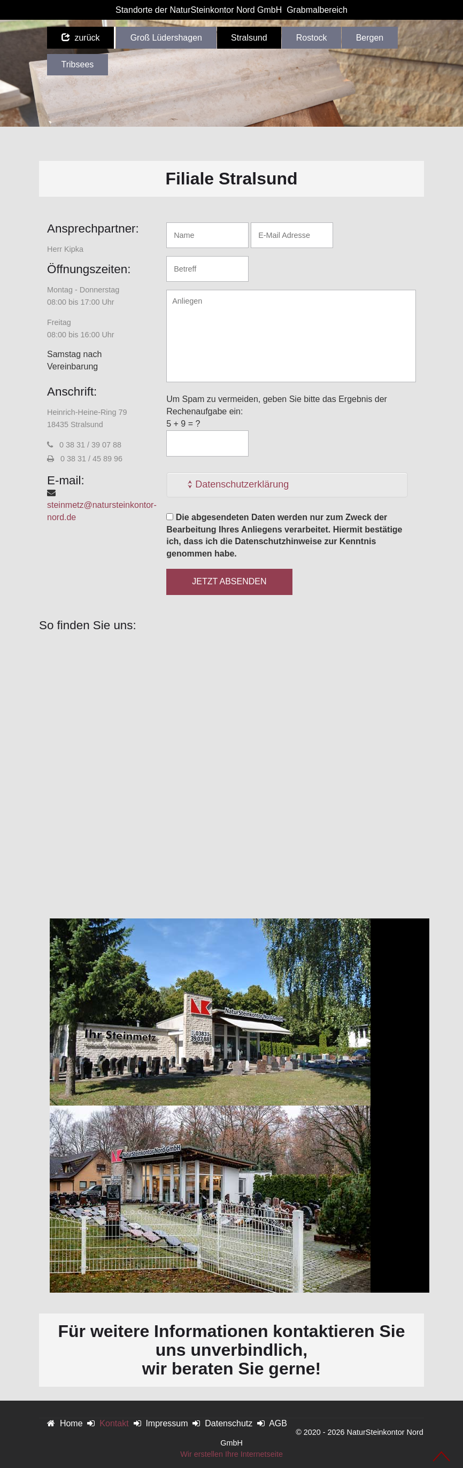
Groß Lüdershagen (166, 37)
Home (71, 1423)
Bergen (370, 37)
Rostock (311, 37)
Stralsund (249, 37)
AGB (278, 1423)
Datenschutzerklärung (242, 484)
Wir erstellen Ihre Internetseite (231, 1454)
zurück (80, 37)
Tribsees (77, 64)
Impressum (166, 1423)
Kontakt (113, 1423)
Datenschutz (228, 1423)
